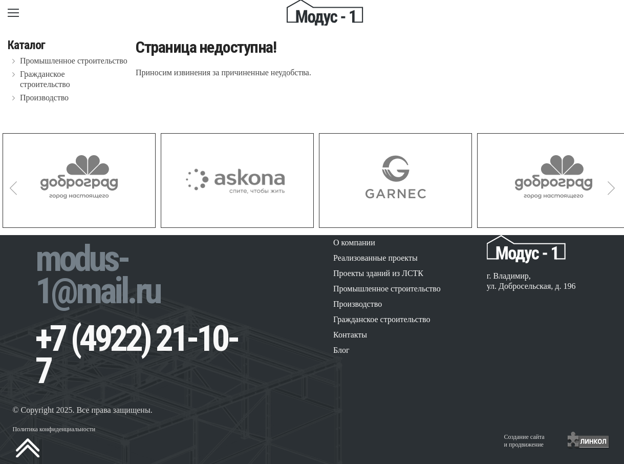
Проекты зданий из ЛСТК (378, 273)
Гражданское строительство (45, 79)
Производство (44, 97)
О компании (354, 242)
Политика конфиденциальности (53, 429)
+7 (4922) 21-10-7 (136, 355)
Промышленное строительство (73, 60)
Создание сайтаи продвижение (524, 440)
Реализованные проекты (375, 258)
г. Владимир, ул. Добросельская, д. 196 (531, 280)
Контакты (350, 334)
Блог (341, 350)
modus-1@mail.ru (97, 275)
